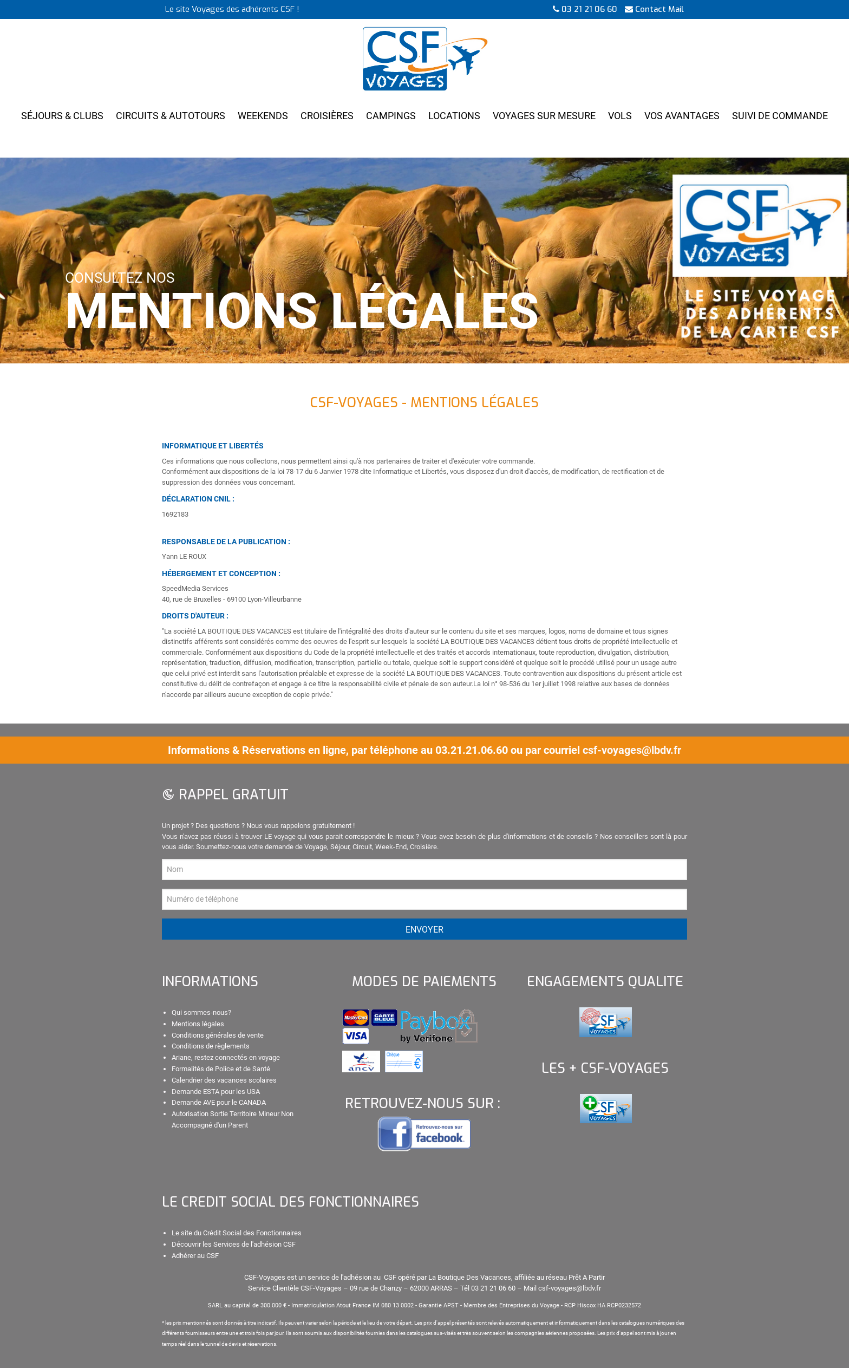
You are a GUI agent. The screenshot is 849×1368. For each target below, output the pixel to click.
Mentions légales (198, 1024)
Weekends (263, 115)
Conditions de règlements (211, 1046)
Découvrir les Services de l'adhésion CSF (234, 1244)
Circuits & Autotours (170, 115)
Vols (620, 115)
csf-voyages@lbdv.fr (632, 750)
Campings (391, 115)
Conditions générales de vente (218, 1035)
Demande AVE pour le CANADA (219, 1102)
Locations (454, 115)
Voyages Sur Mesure (544, 115)
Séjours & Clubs (62, 115)
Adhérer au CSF (195, 1256)
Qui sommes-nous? (201, 1012)
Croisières (327, 115)
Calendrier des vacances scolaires (224, 1080)
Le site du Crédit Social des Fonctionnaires (237, 1233)
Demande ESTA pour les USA (216, 1091)
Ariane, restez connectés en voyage (226, 1057)
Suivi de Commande (780, 115)
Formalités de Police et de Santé (221, 1069)
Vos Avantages (682, 115)
